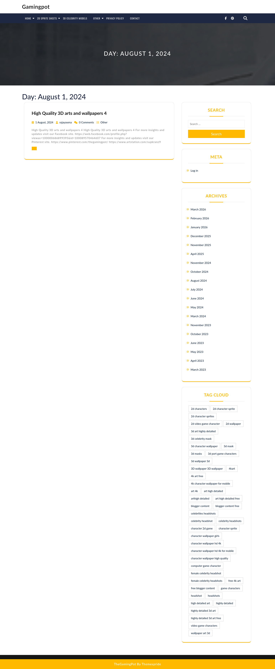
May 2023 (197, 351)
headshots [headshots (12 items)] (214, 595)
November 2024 (201, 262)
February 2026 (200, 218)
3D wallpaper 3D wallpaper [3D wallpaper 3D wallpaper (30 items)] (207, 468)
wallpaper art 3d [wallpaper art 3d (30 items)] (200, 633)
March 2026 (198, 209)
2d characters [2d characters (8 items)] (199, 408)
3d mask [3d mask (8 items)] (228, 446)
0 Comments (87, 122)
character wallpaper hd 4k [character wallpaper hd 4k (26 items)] (206, 543)
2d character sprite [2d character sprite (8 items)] (224, 408)
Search (216, 134)
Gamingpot (36, 6)
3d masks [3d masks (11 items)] (196, 453)
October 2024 (199, 271)
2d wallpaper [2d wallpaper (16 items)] (233, 423)
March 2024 (198, 316)
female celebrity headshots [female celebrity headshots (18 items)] (206, 580)
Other (96, 18)
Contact (135, 18)
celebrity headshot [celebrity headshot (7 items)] (202, 520)
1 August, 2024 (44, 122)
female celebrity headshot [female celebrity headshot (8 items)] (206, 573)
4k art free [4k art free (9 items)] (197, 476)
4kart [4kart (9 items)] (232, 468)
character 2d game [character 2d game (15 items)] (202, 528)
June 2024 (197, 298)
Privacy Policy (115, 18)
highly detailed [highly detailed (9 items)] (224, 603)
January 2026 (199, 227)
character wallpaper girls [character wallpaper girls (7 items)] (205, 535)
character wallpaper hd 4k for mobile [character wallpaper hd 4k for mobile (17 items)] (212, 550)
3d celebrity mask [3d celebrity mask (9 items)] (201, 438)
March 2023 (198, 369)
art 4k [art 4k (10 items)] (194, 491)
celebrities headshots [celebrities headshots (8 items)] (203, 513)
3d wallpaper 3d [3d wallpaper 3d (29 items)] (200, 461)
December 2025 (201, 236)
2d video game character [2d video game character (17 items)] (205, 423)
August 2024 (199, 280)
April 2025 (197, 253)
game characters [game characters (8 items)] (230, 588)
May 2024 (197, 307)
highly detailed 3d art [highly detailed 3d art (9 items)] (203, 610)
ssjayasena (65, 122)
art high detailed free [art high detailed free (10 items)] (227, 498)
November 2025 (201, 245)
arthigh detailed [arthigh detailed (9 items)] (200, 498)
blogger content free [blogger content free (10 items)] (227, 506)
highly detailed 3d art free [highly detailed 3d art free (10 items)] (206, 618)
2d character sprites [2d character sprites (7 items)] (202, 416)
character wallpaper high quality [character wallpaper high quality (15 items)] (209, 558)
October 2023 (199, 334)
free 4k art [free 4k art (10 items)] (234, 580)
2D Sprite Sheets (47, 18)
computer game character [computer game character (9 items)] (206, 565)
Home (28, 18)
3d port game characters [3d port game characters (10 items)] (222, 453)
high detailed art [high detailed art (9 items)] (200, 603)
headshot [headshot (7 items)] (196, 595)
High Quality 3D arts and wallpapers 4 (69, 113)
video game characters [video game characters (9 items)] (204, 625)
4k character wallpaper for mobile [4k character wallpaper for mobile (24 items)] (210, 483)
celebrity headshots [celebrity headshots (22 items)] (230, 520)
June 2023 (197, 342)
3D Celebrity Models (75, 18)
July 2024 (197, 289)
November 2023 (201, 325)
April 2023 (197, 360)
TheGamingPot (125, 664)
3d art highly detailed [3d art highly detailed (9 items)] (203, 431)
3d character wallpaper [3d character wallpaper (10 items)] (204, 446)
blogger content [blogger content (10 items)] (200, 506)
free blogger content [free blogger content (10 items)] (203, 588)
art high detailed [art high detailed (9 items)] (213, 491)
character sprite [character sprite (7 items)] (228, 528)
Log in (194, 170)
